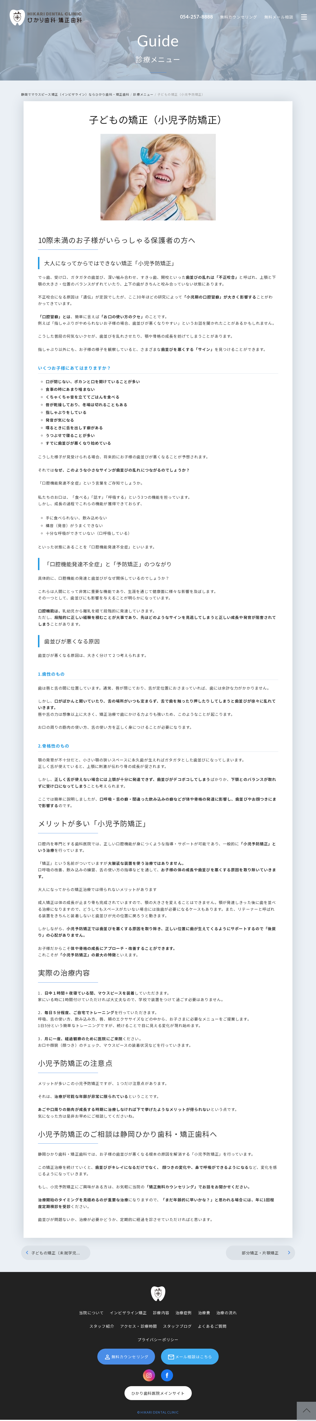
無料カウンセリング (238, 17)
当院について (91, 1314)
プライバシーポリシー (158, 1341)
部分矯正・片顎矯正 (267, 1254)
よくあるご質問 (212, 1327)
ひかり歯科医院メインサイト (158, 1394)
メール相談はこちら (189, 1358)
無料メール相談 (278, 17)
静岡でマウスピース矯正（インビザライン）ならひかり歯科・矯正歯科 (75, 95)
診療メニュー (158, 60)
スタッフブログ (177, 1327)
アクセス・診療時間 (138, 1327)
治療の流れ (226, 1314)
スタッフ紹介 (101, 1327)
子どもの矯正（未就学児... (52, 1254)
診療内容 (161, 1314)
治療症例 (183, 1314)
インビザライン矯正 (128, 1314)
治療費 (204, 1314)
